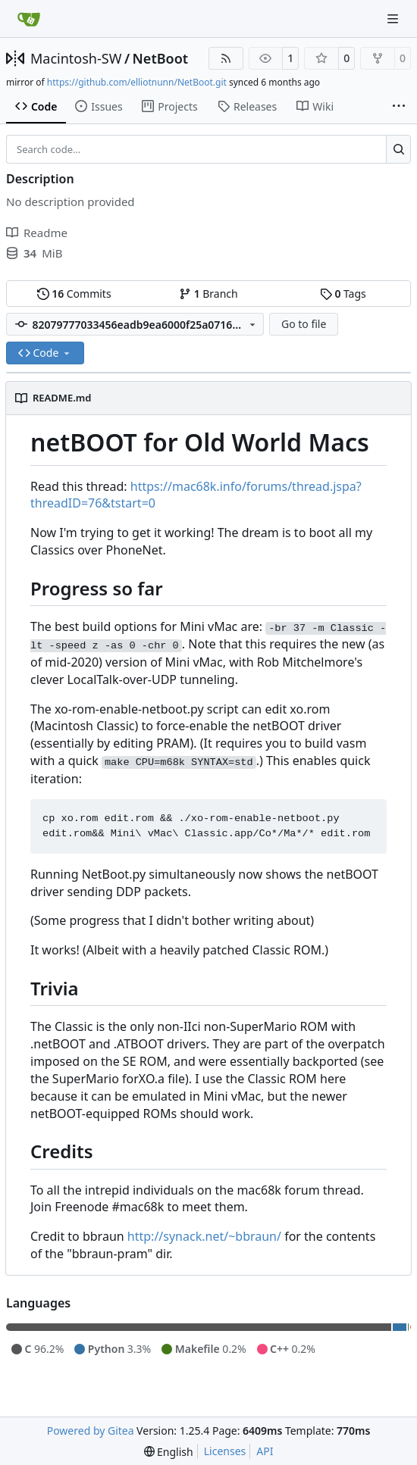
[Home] (29, 19)
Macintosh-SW (75, 58)
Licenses (225, 1451)
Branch (208, 293)
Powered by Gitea (90, 1430)
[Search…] (398, 149)
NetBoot (161, 58)
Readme (36, 232)
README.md (62, 398)
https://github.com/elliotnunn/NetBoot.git (137, 82)
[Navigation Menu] (394, 18)
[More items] (399, 106)
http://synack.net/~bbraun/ (204, 1236)
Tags (343, 293)
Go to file (303, 324)
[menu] (168, 1452)
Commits (74, 293)
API (264, 1451)
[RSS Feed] (225, 58)
